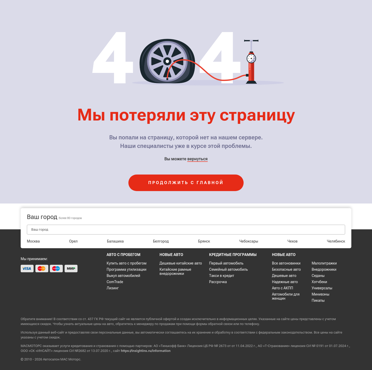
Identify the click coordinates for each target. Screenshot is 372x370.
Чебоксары (248, 241)
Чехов (293, 241)
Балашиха (115, 241)
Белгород (161, 241)
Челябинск (336, 241)
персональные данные (116, 332)
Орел (73, 241)
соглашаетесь (176, 332)
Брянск (204, 241)
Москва (33, 241)
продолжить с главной (186, 182)
